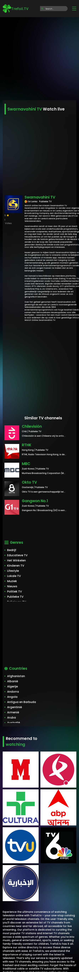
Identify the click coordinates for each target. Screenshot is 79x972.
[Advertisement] (39, 57)
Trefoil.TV (15, 8)
